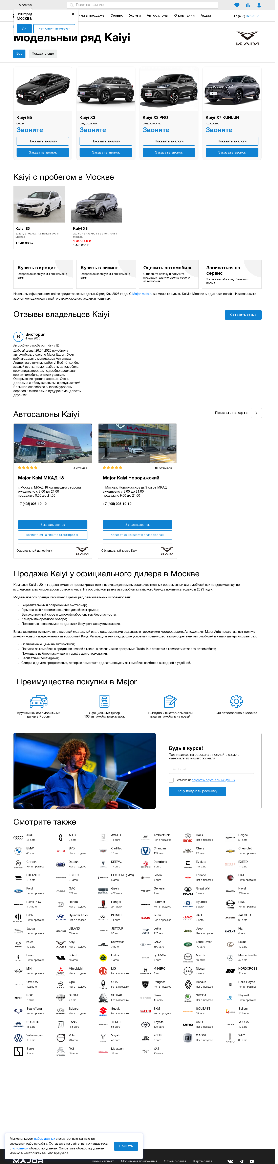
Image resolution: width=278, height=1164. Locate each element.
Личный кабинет (102, 1161)
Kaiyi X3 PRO (155, 118)
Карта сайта (202, 1161)
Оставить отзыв (243, 315)
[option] (39, 217)
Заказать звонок (43, 152)
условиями (20, 1148)
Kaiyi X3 (87, 118)
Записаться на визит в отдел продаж (53, 535)
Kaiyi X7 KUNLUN (222, 118)
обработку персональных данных (213, 780)
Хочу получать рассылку (197, 791)
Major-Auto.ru (142, 294)
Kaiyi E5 (24, 118)
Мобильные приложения (139, 1161)
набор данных (44, 1138)
